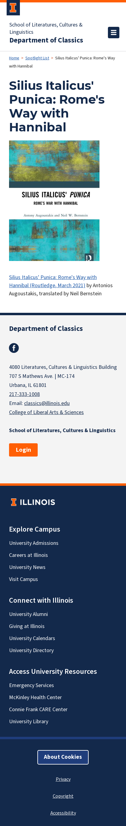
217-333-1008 (24, 394)
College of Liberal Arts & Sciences (46, 412)
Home (14, 58)
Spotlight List (37, 58)
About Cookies (63, 757)
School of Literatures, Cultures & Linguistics (46, 28)
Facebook (13, 348)
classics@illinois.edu (47, 403)
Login (23, 450)
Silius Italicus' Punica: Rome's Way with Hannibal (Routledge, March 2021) (53, 281)
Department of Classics (46, 40)
